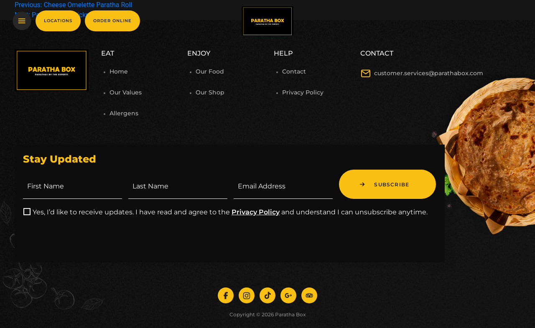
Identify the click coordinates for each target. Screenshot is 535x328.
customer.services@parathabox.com (428, 73)
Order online (112, 20)
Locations (58, 20)
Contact (294, 71)
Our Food (210, 71)
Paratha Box (290, 314)
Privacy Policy (303, 92)
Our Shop (210, 92)
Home (119, 71)
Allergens (124, 113)
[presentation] (86, 237)
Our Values (126, 92)
